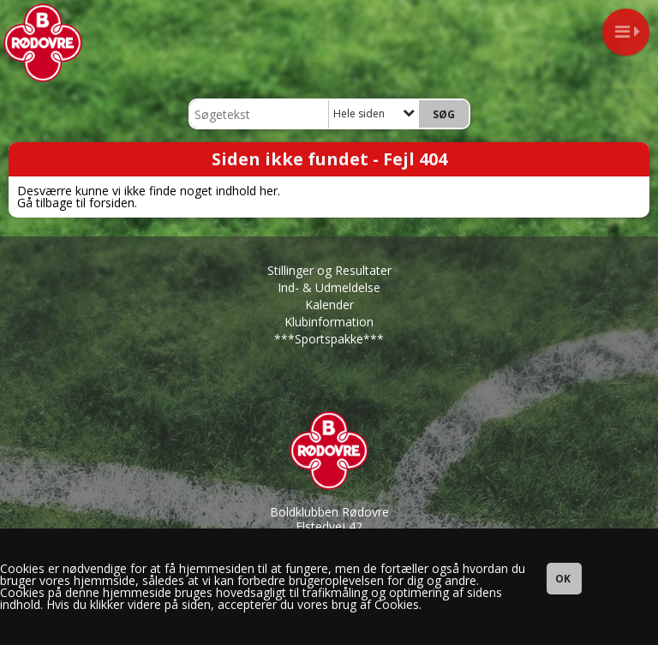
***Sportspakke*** (329, 339)
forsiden (112, 202)
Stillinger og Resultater (329, 270)
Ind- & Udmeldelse (329, 287)
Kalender (329, 304)
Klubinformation (329, 322)
